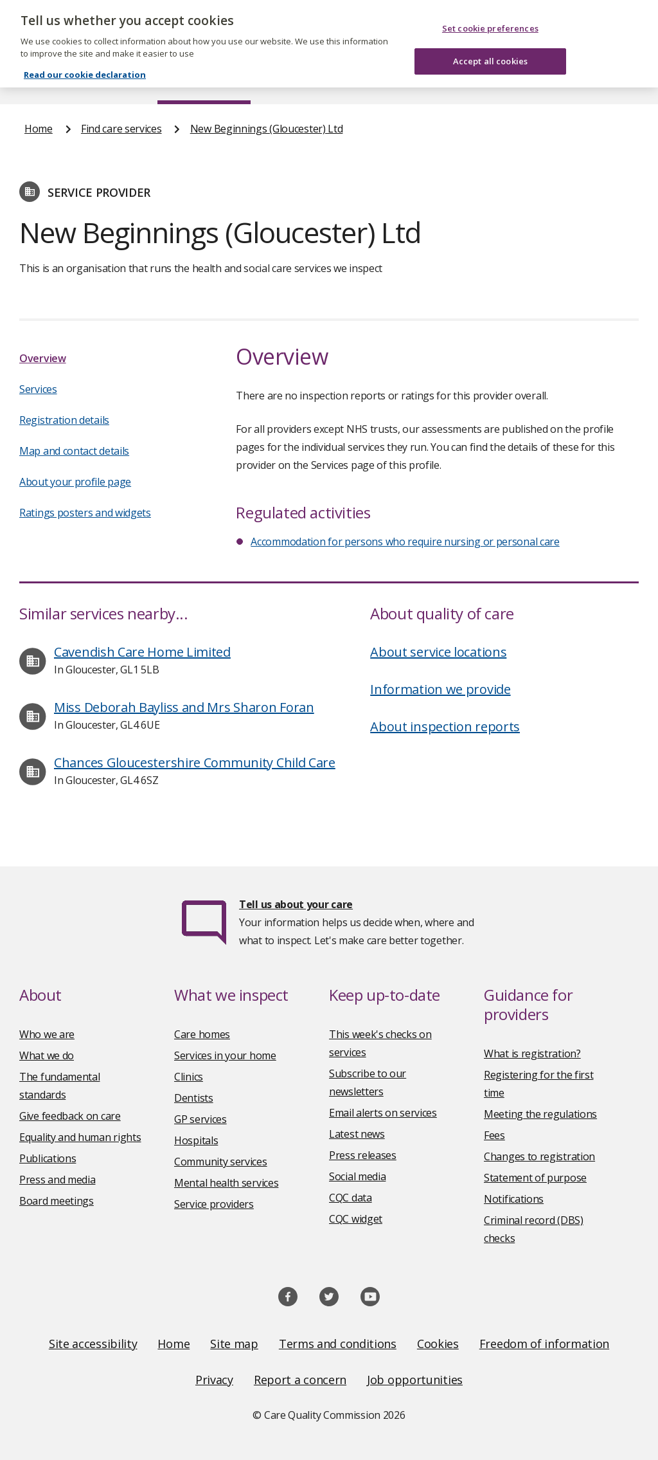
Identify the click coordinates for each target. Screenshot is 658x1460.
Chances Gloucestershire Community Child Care (194, 762)
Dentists (193, 1098)
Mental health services (226, 1183)
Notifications (514, 1199)
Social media (357, 1176)
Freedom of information (544, 1343)
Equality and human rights (80, 1137)
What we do (46, 1055)
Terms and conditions (337, 1343)
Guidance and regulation (490, 80)
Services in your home (225, 1055)
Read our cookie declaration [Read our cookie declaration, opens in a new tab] (85, 56)
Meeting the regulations (540, 1114)
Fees (494, 1135)
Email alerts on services (383, 1113)
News (293, 80)
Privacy (214, 1379)
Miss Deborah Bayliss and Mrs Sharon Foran (184, 707)
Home (37, 80)
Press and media (57, 1180)
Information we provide (440, 689)
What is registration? (532, 1053)
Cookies (438, 1343)
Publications (368, 80)
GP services (200, 1119)
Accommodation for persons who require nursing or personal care (405, 541)
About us (107, 80)
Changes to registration (539, 1156)
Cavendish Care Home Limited (142, 652)
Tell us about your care (296, 904)
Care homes (202, 1034)
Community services (220, 1161)
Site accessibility (93, 1343)
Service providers (214, 1204)
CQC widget (355, 1219)
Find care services (204, 80)
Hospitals (196, 1140)
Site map (234, 1343)
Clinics (188, 1077)
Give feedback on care (70, 1116)
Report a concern (300, 1379)
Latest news (357, 1134)
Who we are (47, 1034)
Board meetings (56, 1201)
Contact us (608, 80)
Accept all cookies (490, 43)
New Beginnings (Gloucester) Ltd (266, 129)
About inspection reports (445, 726)
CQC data (350, 1198)
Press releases (362, 1155)
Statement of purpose (535, 1178)
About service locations (438, 652)
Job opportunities (415, 1379)
